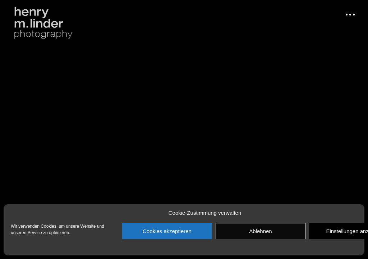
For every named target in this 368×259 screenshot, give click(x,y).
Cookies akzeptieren (167, 231)
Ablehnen (260, 231)
